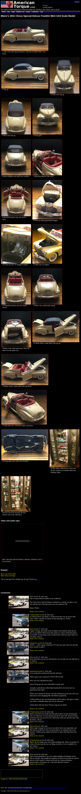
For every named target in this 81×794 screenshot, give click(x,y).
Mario (32, 596)
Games (28, 12)
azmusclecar (34, 643)
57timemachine (35, 615)
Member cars (20, 12)
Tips (41, 12)
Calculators (35, 12)
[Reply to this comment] (37, 611)
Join (8, 12)
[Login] (3, 780)
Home (4, 12)
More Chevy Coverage (8, 576)
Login (13, 12)
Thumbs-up (33, 579)
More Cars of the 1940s (8, 574)
